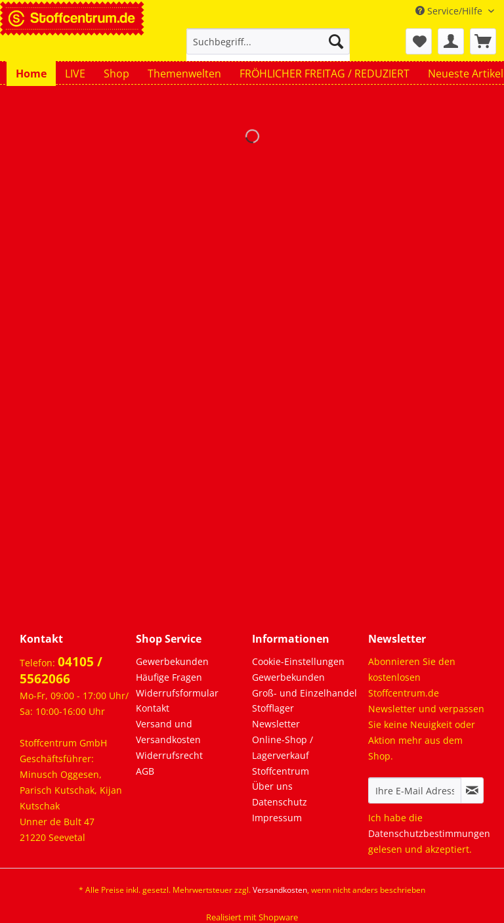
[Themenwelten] (184, 73)
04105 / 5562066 (61, 670)
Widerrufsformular (177, 693)
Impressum (277, 817)
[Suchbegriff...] (268, 41)
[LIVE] (75, 73)
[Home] (31, 73)
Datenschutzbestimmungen (429, 833)
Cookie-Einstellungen (298, 661)
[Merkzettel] (419, 41)
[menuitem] (268, 47)
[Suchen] (336, 41)
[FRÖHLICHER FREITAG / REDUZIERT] (324, 73)
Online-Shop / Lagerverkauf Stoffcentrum (282, 755)
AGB (145, 771)
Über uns (272, 786)
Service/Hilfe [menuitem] (450, 11)
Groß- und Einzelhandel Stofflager (304, 701)
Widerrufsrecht (169, 755)
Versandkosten (280, 889)
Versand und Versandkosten (168, 732)
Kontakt (152, 708)
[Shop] (116, 73)
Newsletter (276, 724)
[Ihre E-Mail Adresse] (414, 790)
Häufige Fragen (169, 677)
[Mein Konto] (451, 41)
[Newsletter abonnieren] (472, 790)
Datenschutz (279, 802)
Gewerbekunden (172, 661)
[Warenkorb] (483, 41)
